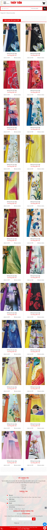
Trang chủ (2, 13)
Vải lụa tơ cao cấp (10, 13)
